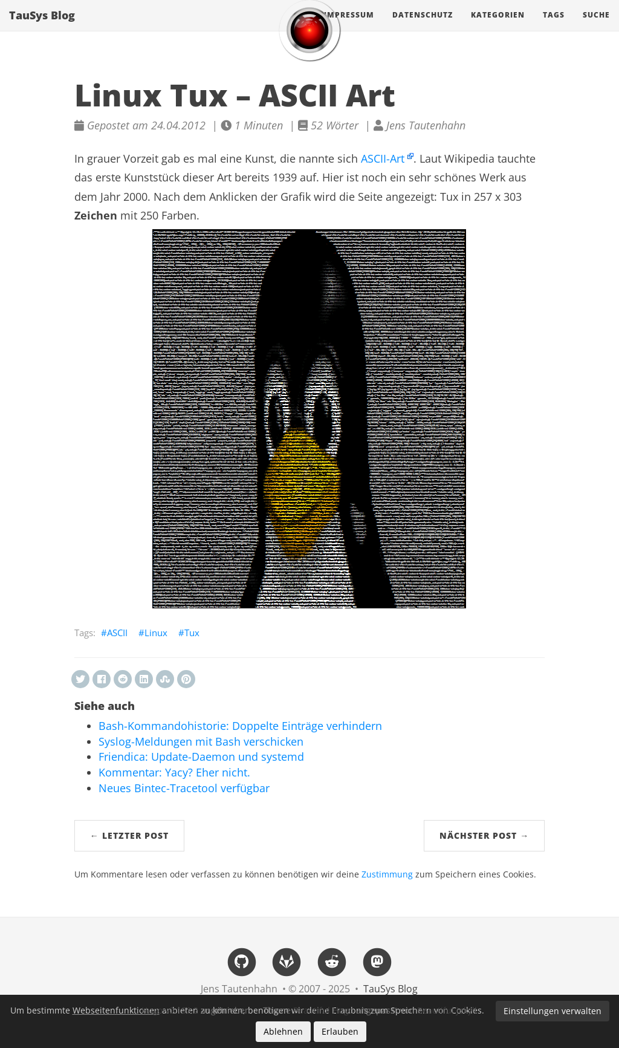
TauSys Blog (42, 27)
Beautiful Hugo (323, 1010)
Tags (554, 27)
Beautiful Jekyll (447, 1010)
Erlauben (340, 1031)
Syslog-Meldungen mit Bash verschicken (201, 741)
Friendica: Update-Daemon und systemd (201, 756)
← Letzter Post (129, 835)
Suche (596, 27)
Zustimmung (387, 874)
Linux (155, 633)
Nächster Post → (484, 835)
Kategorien (498, 27)
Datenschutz (422, 27)
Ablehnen (283, 1031)
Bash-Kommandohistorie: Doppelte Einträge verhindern (240, 725)
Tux (191, 633)
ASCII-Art (382, 158)
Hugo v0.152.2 (169, 1010)
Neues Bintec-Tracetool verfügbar (184, 788)
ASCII (117, 633)
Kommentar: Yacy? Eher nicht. (174, 772)
